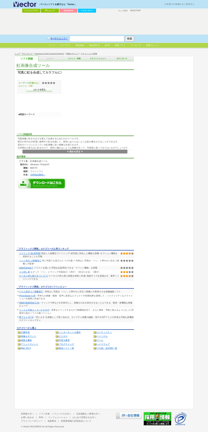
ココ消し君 (24, 272)
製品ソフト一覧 (66, 348)
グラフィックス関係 (89, 54)
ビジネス (63, 336)
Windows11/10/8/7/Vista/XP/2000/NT (49, 54)
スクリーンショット (98, 58)
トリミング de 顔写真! (30, 253)
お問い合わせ (27, 417)
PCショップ (50, 11)
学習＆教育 (64, 340)
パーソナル (102, 336)
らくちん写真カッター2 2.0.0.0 (34, 310)
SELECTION (135, 11)
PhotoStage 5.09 (27, 295)
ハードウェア (103, 344)
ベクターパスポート (174, 4)
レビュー (50, 58)
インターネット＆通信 (70, 332)
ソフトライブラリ (31, 11)
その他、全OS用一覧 (107, 348)
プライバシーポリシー (32, 421)
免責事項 (51, 421)
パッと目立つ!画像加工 (30, 260)
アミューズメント (29, 344)
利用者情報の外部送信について (76, 421)
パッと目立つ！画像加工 (31, 291)
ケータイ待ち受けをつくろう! (33, 276)
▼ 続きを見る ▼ (75, 151)
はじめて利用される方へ (84, 417)
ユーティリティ (104, 332)
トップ (17, 54)
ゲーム (100, 340)
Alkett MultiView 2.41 (29, 303)
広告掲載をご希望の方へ (88, 414)
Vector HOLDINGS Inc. (34, 426)
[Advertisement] (46, 219)
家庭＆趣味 (26, 340)
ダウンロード (27, 54)
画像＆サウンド (72, 54)
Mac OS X (26, 348)
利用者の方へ (27, 414)
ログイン (190, 4)
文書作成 (25, 332)
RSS (41, 417)
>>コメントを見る (39, 90)
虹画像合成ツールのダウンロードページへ (42, 183)
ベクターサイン (87, 11)
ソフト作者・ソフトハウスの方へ (55, 414)
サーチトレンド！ (59, 38)
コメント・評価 (74, 58)
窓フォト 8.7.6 (26, 317)
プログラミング (66, 344)
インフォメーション (58, 417)
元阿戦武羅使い (37, 175)
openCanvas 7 (26, 268)
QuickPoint (68, 11)
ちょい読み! (123, 11)
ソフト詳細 (26, 58)
